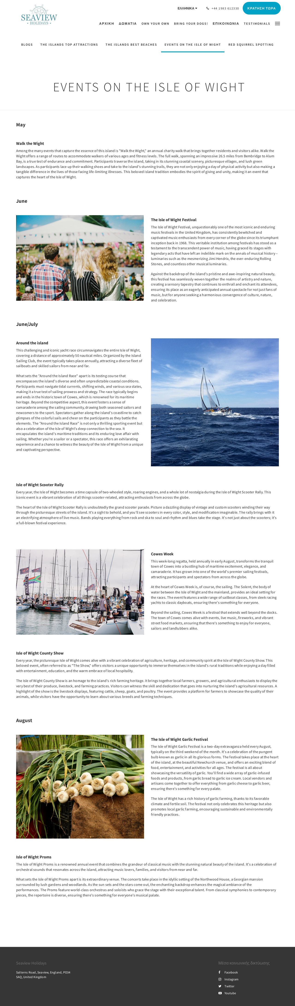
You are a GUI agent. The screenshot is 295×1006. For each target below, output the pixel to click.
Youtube (227, 993)
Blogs (27, 44)
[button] (277, 23)
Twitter (226, 986)
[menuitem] (108, 23)
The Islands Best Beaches (131, 44)
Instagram (228, 979)
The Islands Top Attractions (69, 44)
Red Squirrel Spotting (251, 44)
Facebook (228, 972)
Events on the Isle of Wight (193, 44)
